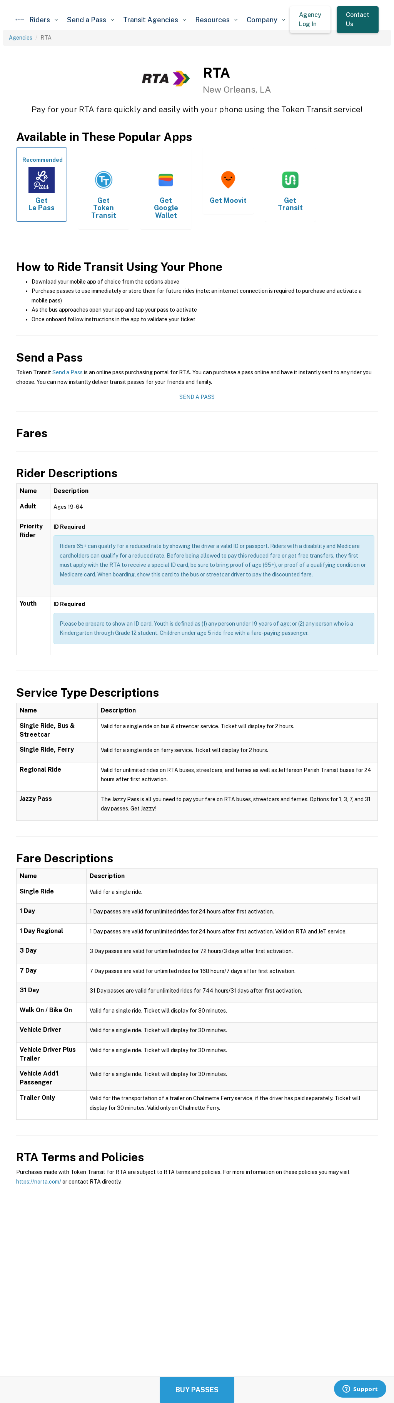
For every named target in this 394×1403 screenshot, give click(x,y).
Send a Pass (67, 372)
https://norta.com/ (38, 1182)
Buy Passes (197, 1390)
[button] (43, 20)
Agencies (20, 38)
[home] (20, 19)
